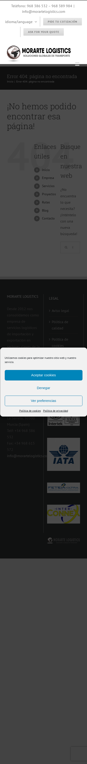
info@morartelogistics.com (43, 11)
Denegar (43, 388)
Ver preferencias (43, 401)
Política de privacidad (55, 410)
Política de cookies (30, 410)
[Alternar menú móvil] (77, 64)
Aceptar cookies (43, 375)
